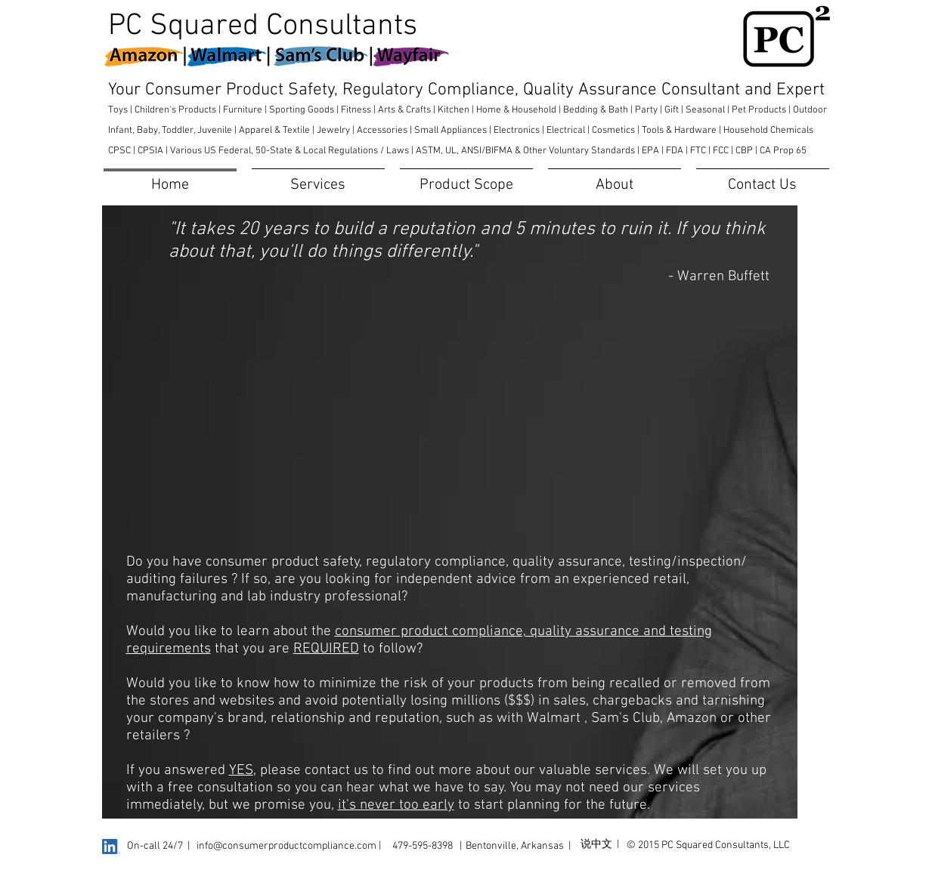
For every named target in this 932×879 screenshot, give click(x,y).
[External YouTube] (464, 423)
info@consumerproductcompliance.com (286, 846)
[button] (318, 178)
